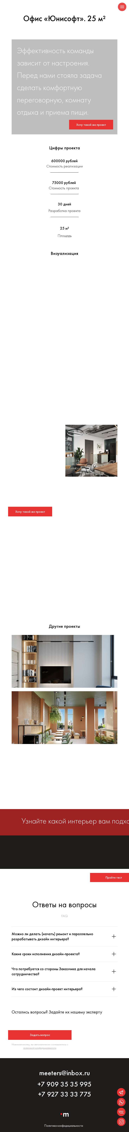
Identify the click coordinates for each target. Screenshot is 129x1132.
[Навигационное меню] (122, 7)
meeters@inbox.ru (64, 1072)
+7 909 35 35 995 (64, 1084)
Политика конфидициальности (63, 1126)
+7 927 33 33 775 (64, 1094)
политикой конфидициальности (39, 1048)
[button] (91, 124)
